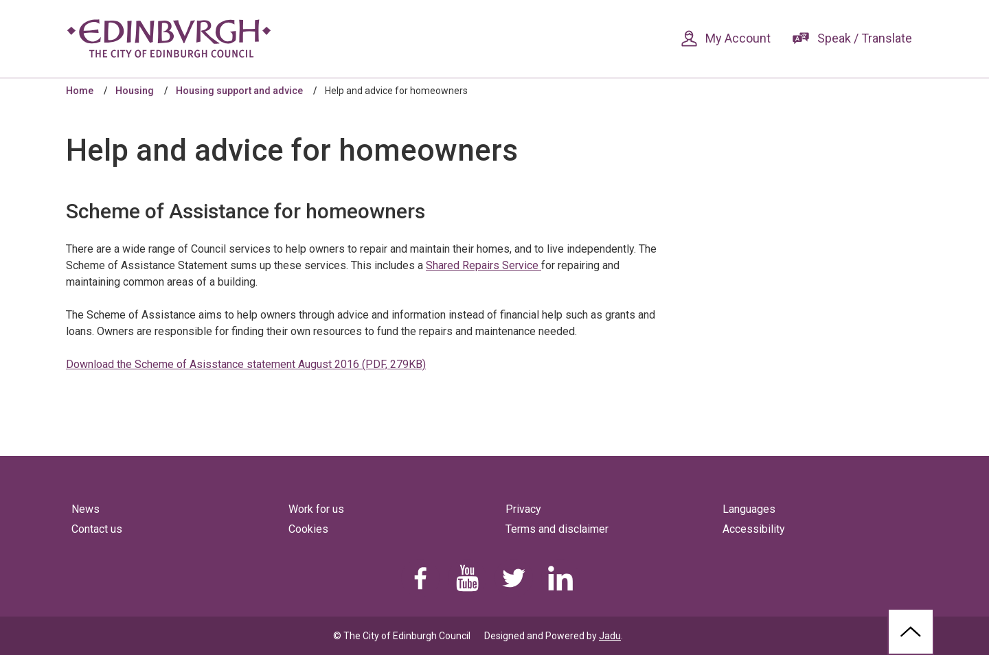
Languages (749, 509)
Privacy (523, 509)
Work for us (316, 509)
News (85, 509)
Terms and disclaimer (557, 529)
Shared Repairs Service (483, 265)
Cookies (308, 529)
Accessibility (754, 529)
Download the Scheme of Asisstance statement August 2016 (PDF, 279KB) (246, 364)
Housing (134, 90)
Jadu (610, 635)
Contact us (96, 529)
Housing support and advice (239, 90)
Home (79, 90)
